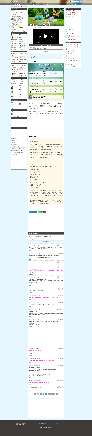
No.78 (30, 302)
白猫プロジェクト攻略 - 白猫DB (21, 423)
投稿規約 (36, 236)
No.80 (30, 288)
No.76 (30, 319)
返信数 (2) (31, 274)
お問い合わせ (50, 427)
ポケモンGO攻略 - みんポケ (20, 1)
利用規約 (41, 427)
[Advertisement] (46, 125)
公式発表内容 (33, 57)
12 (51, 394)
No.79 (30, 295)
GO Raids (57, 423)
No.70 (30, 387)
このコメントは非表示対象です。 (34, 264)
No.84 (30, 253)
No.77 (30, 309)
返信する (31, 250)
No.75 (30, 348)
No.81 (30, 277)
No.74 (30, 358)
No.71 (30, 380)
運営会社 (45, 427)
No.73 (30, 365)
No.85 (30, 245)
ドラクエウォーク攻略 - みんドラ (41, 423)
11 (48, 394)
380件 (39, 27)
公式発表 (46, 51)
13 (54, 394)
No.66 (30, 267)
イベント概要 (33, 56)
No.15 (30, 262)
